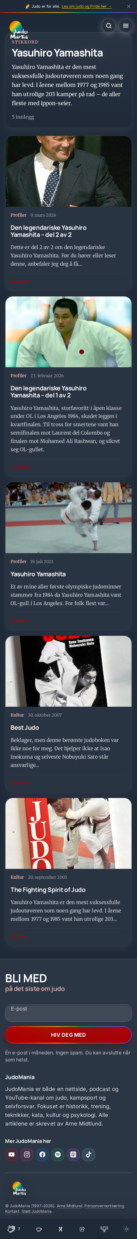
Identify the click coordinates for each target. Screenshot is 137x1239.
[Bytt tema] (126, 1229)
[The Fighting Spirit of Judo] (68, 872)
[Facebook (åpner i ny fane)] (42, 1154)
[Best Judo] (68, 714)
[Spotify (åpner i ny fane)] (57, 1154)
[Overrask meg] (60, 1229)
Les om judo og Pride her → (87, 6)
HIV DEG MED (68, 1035)
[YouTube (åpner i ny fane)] (11, 1154)
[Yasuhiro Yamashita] (68, 556)
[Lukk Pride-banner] (128, 6)
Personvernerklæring (104, 1205)
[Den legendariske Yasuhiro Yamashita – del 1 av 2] (68, 386)
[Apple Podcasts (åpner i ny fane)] (73, 1154)
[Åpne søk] (109, 26)
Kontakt (12, 1211)
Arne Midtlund (69, 1205)
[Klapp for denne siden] (14, 1229)
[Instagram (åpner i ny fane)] (27, 1154)
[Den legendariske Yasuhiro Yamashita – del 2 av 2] (68, 213)
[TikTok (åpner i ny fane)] (88, 1154)
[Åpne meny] (126, 26)
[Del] (82, 1229)
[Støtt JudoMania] (39, 1229)
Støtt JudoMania (37, 1211)
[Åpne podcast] (104, 1229)
